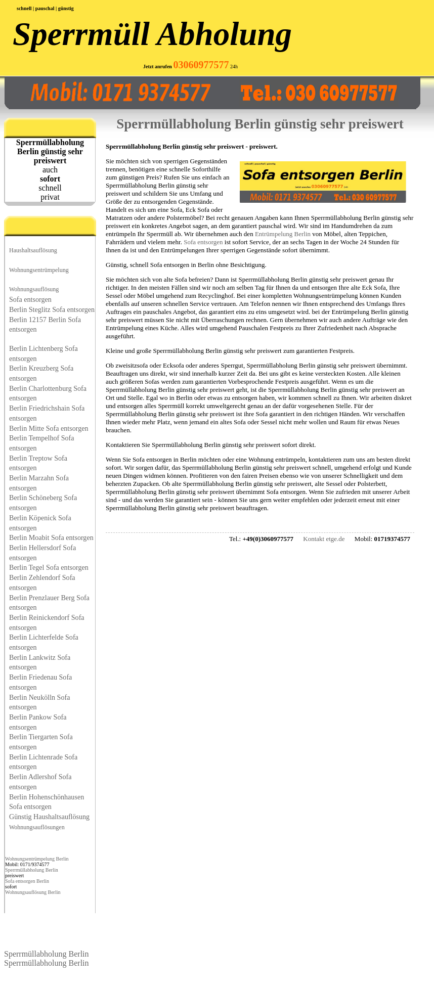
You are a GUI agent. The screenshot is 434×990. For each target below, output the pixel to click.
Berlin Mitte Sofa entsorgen (49, 428)
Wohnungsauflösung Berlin (32, 892)
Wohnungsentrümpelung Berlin (37, 859)
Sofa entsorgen (30, 299)
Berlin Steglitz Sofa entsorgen (52, 309)
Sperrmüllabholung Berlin (31, 870)
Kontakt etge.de (323, 539)
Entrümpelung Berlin (283, 234)
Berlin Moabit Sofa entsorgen (51, 537)
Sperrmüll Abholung (152, 34)
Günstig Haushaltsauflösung (49, 817)
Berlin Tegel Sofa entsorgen (49, 567)
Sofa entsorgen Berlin (27, 881)
